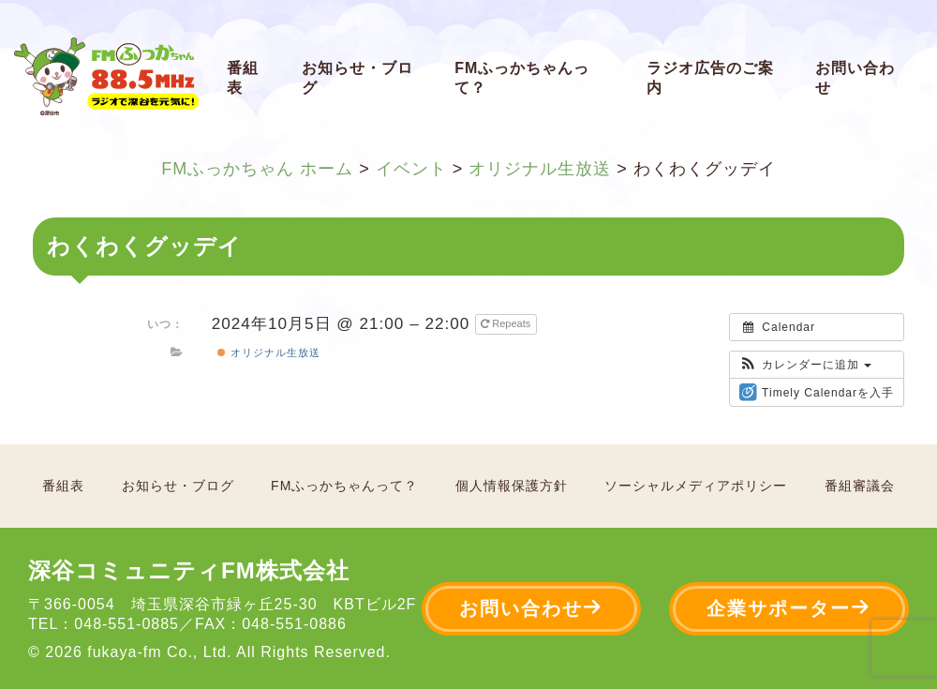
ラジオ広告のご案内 (710, 78)
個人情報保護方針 (511, 485)
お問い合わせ (855, 78)
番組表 (243, 78)
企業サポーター (788, 608)
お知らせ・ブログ (357, 78)
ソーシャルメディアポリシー (695, 485)
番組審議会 (860, 485)
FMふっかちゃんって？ (521, 78)
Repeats (507, 323)
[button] (805, 365)
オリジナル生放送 (268, 352)
